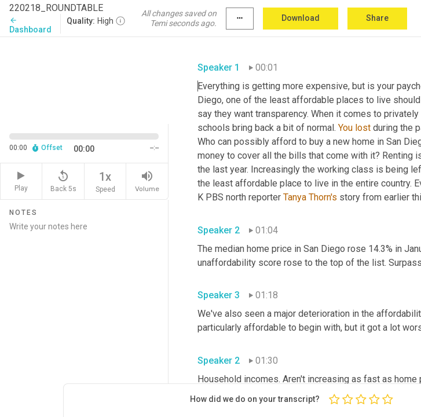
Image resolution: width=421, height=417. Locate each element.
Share (377, 18)
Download (300, 18)
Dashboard (30, 25)
